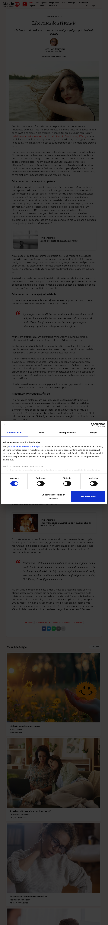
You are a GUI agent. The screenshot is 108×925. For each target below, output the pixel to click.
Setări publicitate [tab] (67, 432)
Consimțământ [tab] (14, 432)
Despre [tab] (93, 432)
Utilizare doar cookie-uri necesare (53, 496)
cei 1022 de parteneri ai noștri (24, 446)
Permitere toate (88, 496)
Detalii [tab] (41, 432)
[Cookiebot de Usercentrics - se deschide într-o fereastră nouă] (93, 425)
